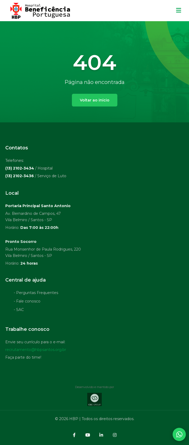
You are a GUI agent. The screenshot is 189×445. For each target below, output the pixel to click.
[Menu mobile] (178, 10)
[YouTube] (88, 435)
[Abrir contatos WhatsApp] (179, 434)
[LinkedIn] (101, 435)
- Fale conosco (27, 302)
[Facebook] (74, 435)
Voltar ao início (94, 100)
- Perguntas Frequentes (36, 293)
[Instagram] (114, 435)
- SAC (19, 310)
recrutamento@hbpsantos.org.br (35, 350)
